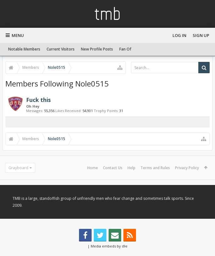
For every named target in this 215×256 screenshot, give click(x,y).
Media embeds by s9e (109, 246)
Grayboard (18, 167)
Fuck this (38, 100)
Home (92, 167)
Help (131, 167)
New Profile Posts (97, 49)
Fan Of (125, 49)
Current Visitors (61, 49)
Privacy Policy (187, 167)
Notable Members (24, 49)
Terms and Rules (155, 167)
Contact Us (112, 167)
